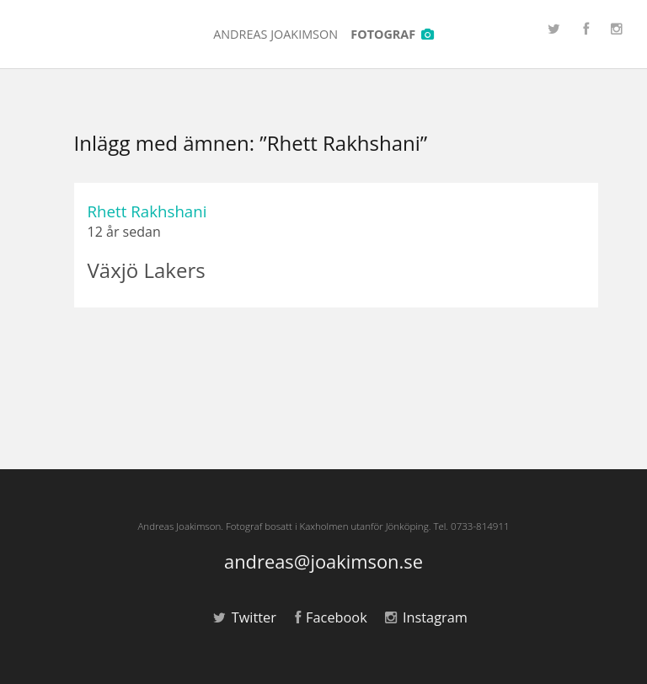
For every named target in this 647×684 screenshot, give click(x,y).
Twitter (244, 617)
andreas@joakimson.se (323, 562)
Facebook (331, 617)
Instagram (426, 617)
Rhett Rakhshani (147, 211)
